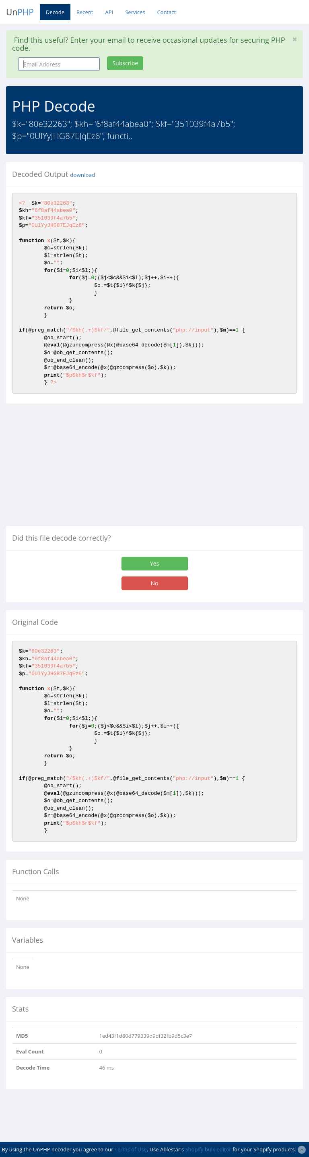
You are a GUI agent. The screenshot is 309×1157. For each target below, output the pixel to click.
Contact (166, 12)
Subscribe (125, 63)
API (109, 12)
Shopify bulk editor (208, 1149)
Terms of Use (131, 1149)
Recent (84, 12)
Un (20, 12)
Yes (154, 563)
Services (135, 12)
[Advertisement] (73, 468)
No (155, 583)
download (82, 174)
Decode (55, 12)
